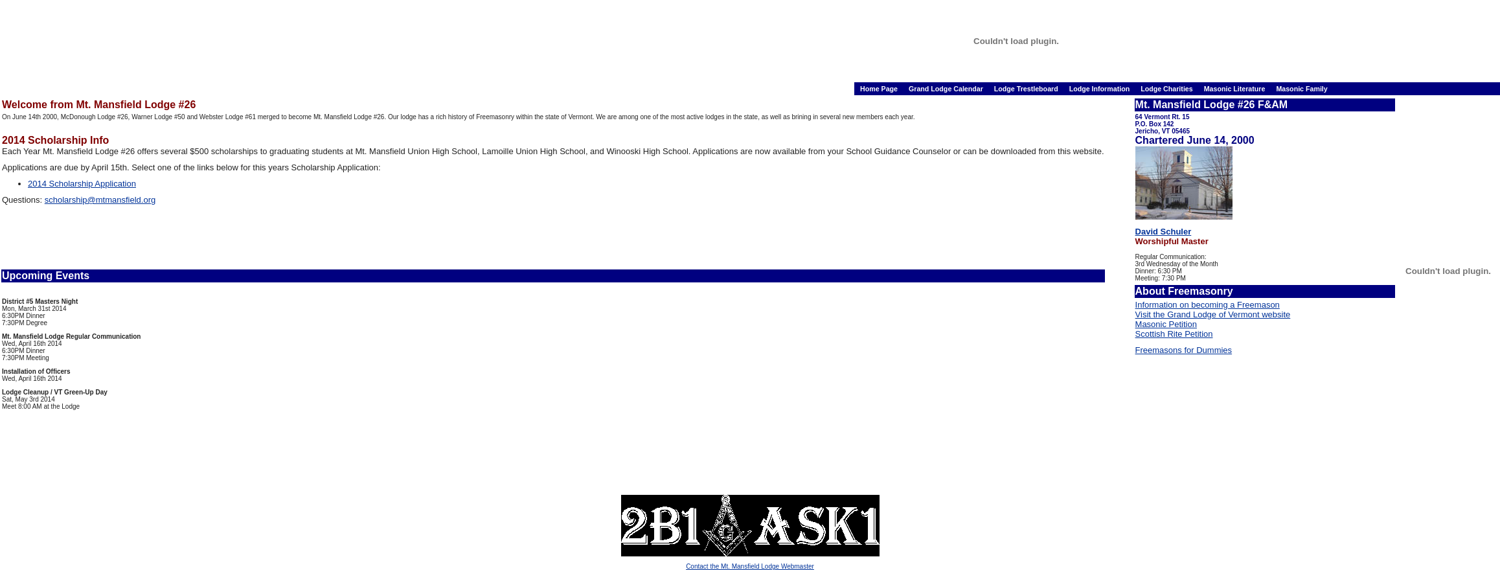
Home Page (880, 89)
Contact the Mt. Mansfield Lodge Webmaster (750, 566)
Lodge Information (1100, 89)
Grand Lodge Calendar (947, 89)
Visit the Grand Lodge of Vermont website (1213, 314)
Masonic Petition (1166, 324)
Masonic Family (1301, 89)
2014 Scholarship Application (82, 183)
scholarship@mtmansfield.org (100, 200)
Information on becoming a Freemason (1207, 305)
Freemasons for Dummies (1184, 350)
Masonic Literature (1235, 89)
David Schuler (1163, 231)
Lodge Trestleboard (1027, 89)
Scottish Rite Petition (1174, 334)
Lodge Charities (1168, 89)
